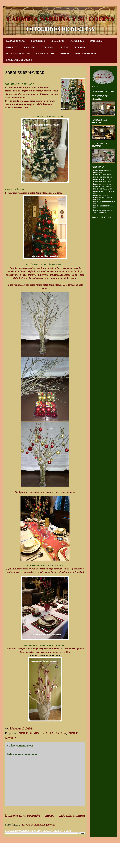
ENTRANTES (12, 47)
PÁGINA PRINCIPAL (15, 41)
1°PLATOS (64, 47)
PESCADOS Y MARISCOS (18, 53)
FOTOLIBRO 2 (57, 41)
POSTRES (64, 53)
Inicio (49, 815)
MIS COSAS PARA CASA (86, 53)
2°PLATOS (80, 47)
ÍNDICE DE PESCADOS (100, 184)
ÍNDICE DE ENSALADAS (101, 189)
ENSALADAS (30, 47)
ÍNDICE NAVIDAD (99, 195)
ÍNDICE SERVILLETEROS (101, 210)
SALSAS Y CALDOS (45, 53)
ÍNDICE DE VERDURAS (101, 186)
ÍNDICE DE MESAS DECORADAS (104, 202)
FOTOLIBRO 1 (38, 41)
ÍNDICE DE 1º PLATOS (100, 174)
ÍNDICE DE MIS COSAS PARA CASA (42, 733)
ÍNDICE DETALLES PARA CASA (103, 206)
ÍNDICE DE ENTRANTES (101, 177)
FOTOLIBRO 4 (97, 41)
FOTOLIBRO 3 (77, 41)
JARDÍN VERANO (99, 212)
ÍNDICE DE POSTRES (100, 179)
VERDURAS (47, 47)
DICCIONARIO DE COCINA (19, 60)
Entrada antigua (71, 815)
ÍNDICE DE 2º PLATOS (100, 182)
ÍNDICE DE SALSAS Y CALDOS (103, 191)
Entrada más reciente (22, 815)
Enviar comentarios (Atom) (38, 824)
